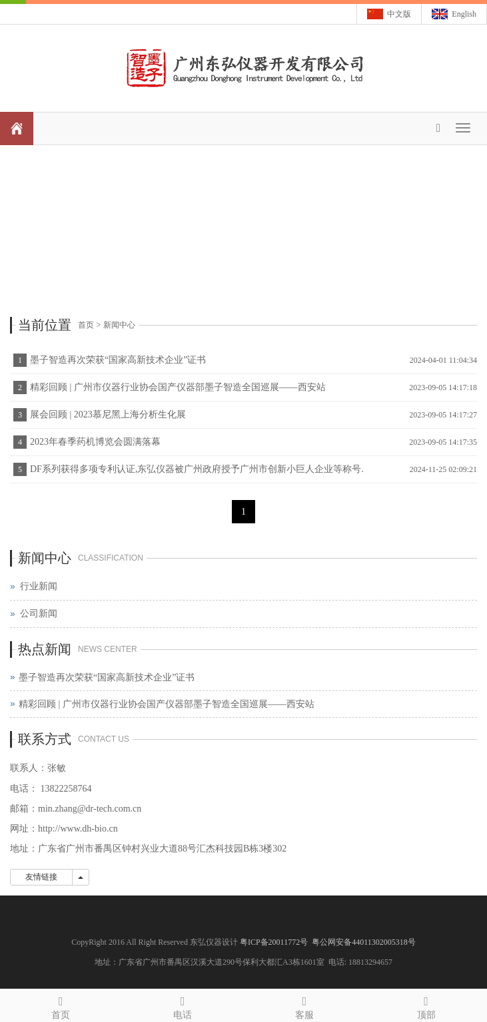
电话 (183, 1005)
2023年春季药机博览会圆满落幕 (95, 442)
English (464, 14)
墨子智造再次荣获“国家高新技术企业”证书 (118, 360)
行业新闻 (38, 586)
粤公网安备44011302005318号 (364, 942)
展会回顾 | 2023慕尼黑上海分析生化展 (108, 414)
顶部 (426, 1005)
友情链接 (41, 877)
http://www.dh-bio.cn (78, 829)
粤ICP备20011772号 (275, 942)
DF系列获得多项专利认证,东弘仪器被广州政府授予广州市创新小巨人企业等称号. (197, 469)
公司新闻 (38, 614)
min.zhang (57, 809)
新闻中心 (119, 325)
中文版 (399, 14)
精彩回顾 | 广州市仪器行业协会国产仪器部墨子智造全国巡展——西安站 (178, 387)
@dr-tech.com (104, 809)
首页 (86, 325)
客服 (305, 1005)
